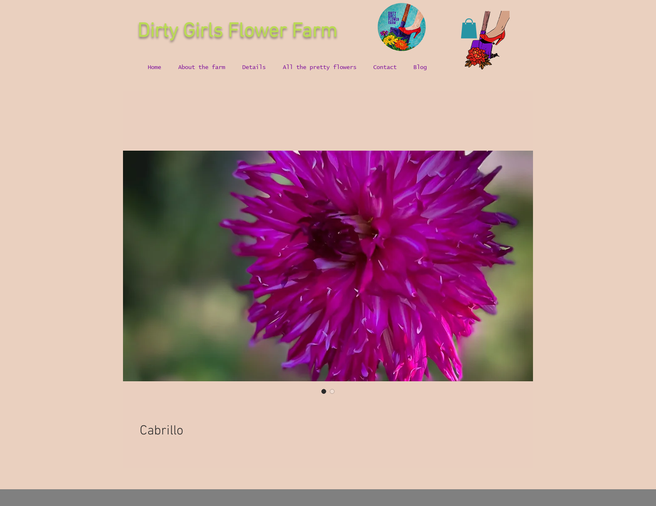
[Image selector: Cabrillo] (324, 391)
